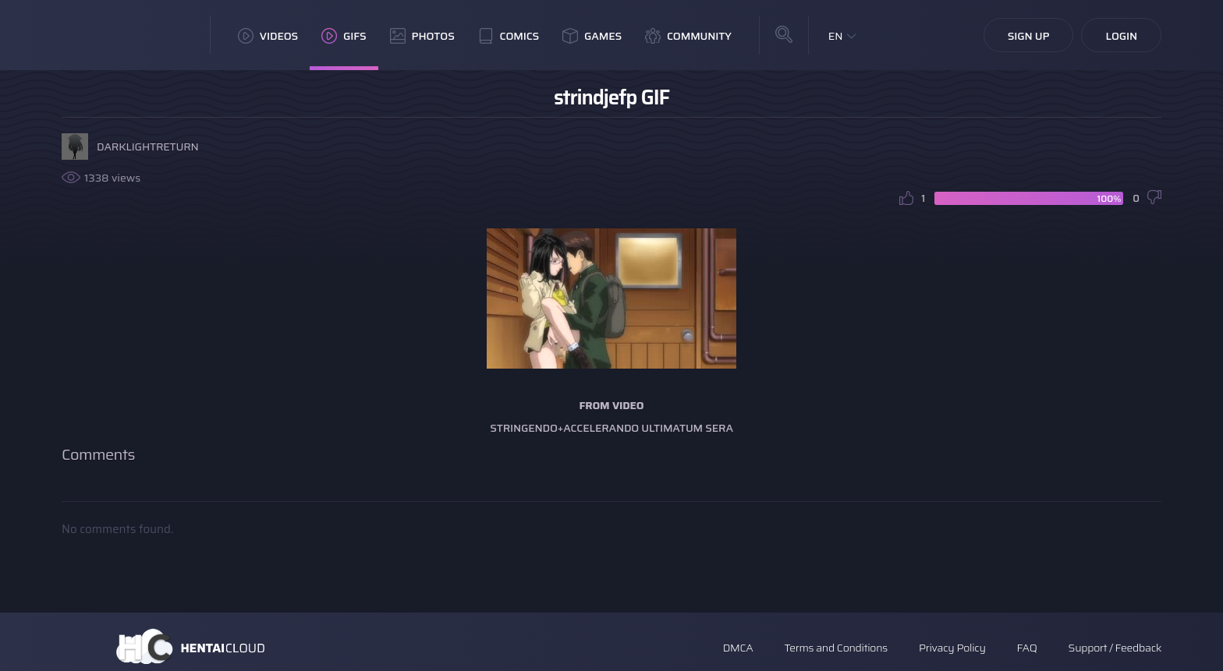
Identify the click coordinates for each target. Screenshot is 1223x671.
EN (835, 35)
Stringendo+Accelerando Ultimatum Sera (611, 427)
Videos (268, 35)
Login (1121, 35)
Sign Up (1029, 35)
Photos (422, 35)
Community (688, 35)
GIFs (344, 35)
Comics (508, 35)
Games (592, 35)
